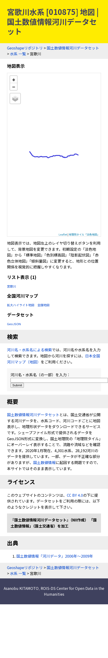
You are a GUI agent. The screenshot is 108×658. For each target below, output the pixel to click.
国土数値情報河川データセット (73, 48)
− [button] (13, 86)
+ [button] (13, 79)
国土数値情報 (44, 462)
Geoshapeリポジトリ (25, 48)
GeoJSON (14, 324)
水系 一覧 (18, 53)
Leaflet (63, 234)
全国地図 (43, 305)
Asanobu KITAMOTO (21, 588)
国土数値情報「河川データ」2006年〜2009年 (54, 556)
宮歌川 (11, 286)
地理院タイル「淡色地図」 (84, 234)
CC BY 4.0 (75, 495)
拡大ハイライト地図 (20, 305)
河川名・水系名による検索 (29, 349)
